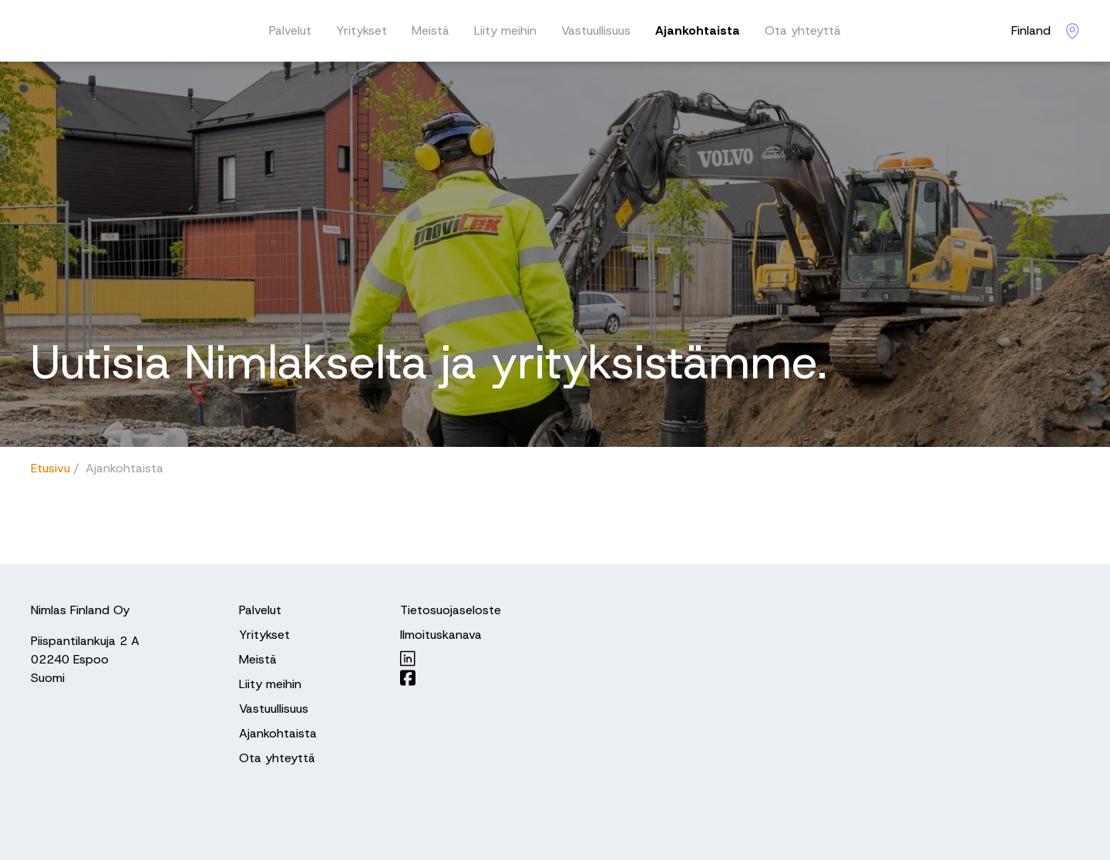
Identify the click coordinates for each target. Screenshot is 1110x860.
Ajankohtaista (697, 30)
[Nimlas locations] (1045, 31)
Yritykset (361, 30)
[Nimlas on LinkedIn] (450, 658)
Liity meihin (505, 30)
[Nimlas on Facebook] (450, 678)
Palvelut (290, 30)
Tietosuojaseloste (450, 610)
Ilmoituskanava (441, 635)
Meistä (430, 30)
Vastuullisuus (596, 30)
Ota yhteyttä (803, 30)
